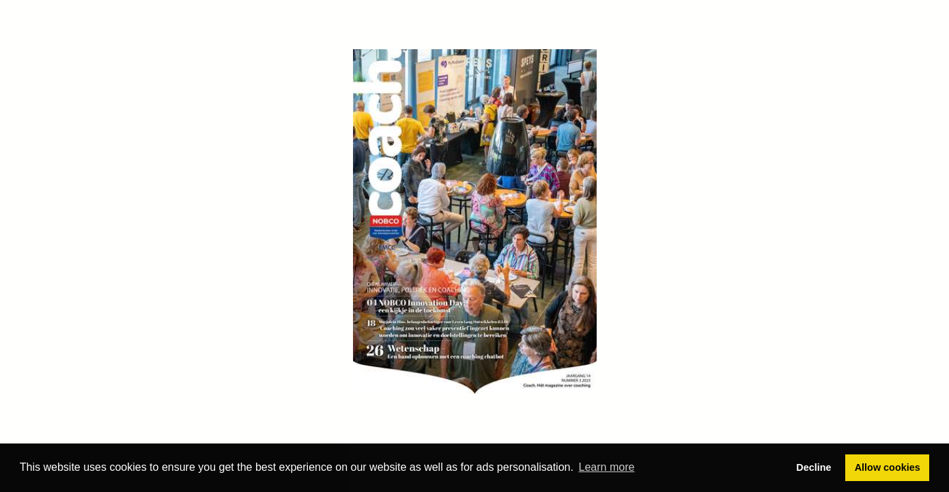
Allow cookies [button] (887, 467)
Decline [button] (813, 467)
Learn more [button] (607, 467)
